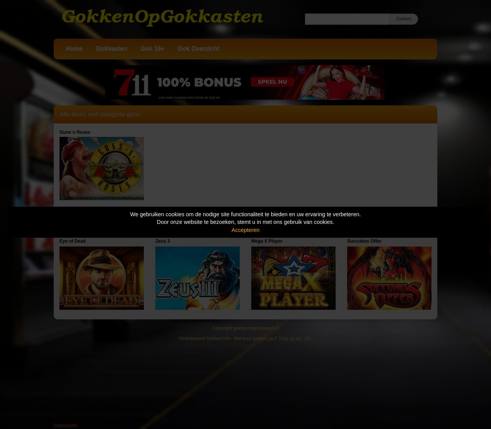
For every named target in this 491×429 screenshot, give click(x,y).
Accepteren (246, 230)
